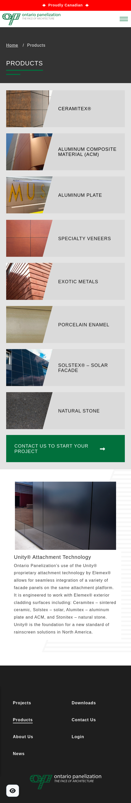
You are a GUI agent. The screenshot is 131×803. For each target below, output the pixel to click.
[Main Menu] (124, 21)
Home (12, 45)
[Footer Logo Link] (65, 783)
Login (78, 738)
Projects (22, 704)
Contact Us (84, 721)
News (19, 755)
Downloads (84, 704)
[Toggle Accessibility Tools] (12, 791)
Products (23, 721)
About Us (23, 738)
